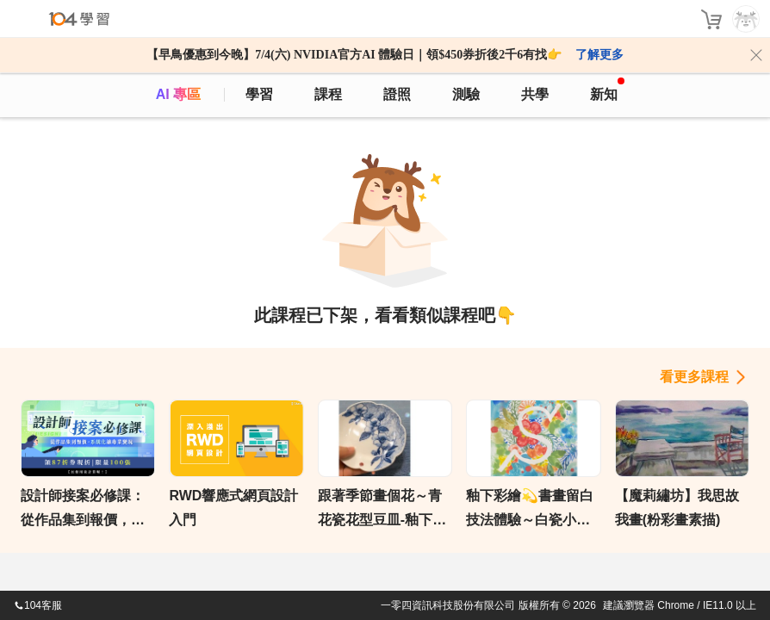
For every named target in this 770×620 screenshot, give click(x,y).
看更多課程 (694, 376)
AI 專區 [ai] (178, 94)
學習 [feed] (259, 94)
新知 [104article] (607, 90)
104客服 (38, 605)
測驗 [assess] (466, 94)
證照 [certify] (397, 94)
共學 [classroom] (535, 94)
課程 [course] (328, 94)
